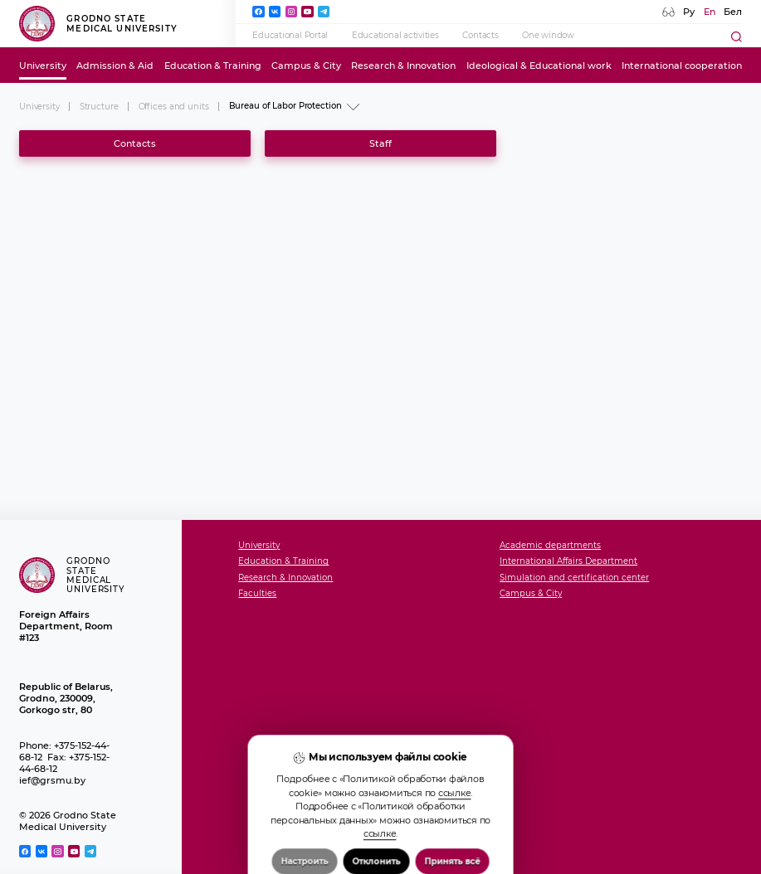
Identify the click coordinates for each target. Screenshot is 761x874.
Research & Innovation (403, 65)
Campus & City (306, 65)
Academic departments (550, 545)
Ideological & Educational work (539, 65)
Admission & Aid (115, 65)
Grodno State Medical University (98, 23)
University (42, 65)
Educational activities (395, 35)
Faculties (257, 594)
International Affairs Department (568, 561)
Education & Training (212, 65)
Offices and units (174, 106)
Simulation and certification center (574, 578)
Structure (99, 106)
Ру (689, 11)
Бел (733, 11)
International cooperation (682, 65)
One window (548, 35)
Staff (380, 143)
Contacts (480, 35)
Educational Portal (290, 35)
